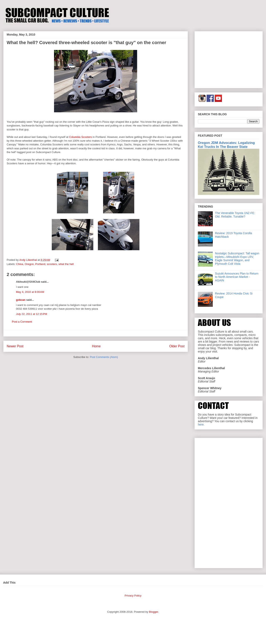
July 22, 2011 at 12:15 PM (31, 314)
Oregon (29, 264)
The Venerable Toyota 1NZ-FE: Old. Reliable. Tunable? (235, 214)
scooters (52, 264)
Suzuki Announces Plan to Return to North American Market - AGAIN (237, 277)
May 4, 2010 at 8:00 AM (30, 291)
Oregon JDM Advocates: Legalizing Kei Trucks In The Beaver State (226, 145)
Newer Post (15, 346)
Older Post (177, 346)
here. (201, 424)
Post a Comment (22, 321)
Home (96, 346)
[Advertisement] (228, 59)
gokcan (21, 299)
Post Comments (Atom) (104, 357)
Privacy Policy (133, 595)
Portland (40, 264)
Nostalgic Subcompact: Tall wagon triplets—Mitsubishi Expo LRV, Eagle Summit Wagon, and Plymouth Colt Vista (237, 258)
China (19, 264)
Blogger (153, 611)
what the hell (66, 264)
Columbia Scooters (80, 137)
